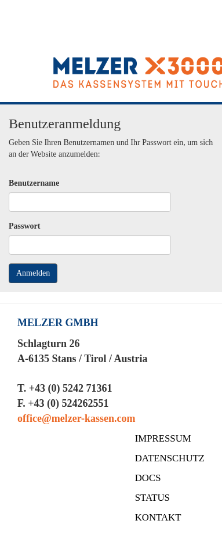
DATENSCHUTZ (170, 458)
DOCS (148, 477)
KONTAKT (158, 517)
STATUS (152, 497)
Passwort (24, 226)
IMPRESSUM (163, 438)
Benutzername (34, 183)
